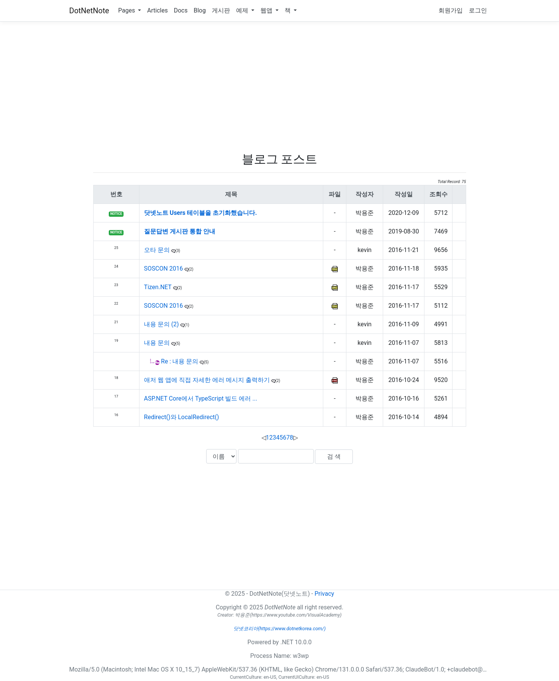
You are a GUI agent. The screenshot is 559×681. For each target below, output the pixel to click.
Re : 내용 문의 (180, 361)
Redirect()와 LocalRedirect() (181, 417)
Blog (200, 10)
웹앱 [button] (267, 10)
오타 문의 (157, 250)
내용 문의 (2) (162, 324)
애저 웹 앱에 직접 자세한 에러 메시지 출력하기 (207, 380)
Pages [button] (127, 10)
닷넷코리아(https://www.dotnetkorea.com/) (279, 628)
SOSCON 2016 (164, 268)
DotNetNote (89, 10)
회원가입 (450, 10)
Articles (157, 10)
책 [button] (288, 10)
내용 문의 (157, 342)
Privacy (324, 593)
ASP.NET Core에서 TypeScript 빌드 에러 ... (200, 398)
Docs (181, 10)
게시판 (221, 10)
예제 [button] (243, 10)
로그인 (478, 10)
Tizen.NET (158, 287)
